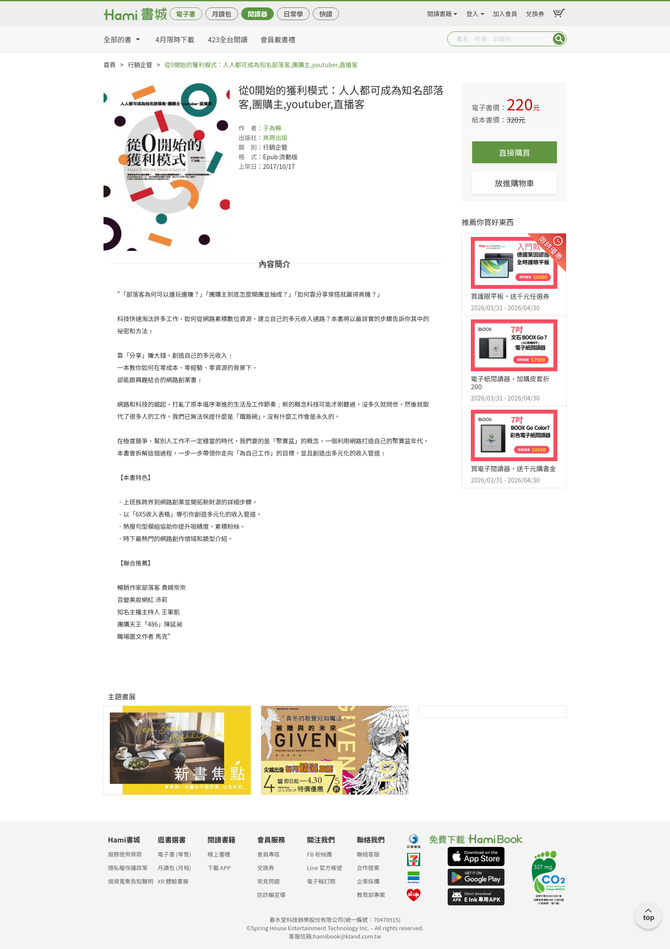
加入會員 (505, 12)
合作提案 (368, 867)
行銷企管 (140, 64)
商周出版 (275, 137)
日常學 (293, 13)
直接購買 (514, 152)
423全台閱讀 (228, 39)
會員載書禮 (277, 39)
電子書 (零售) (174, 854)
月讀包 (221, 13)
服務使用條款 (125, 854)
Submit (559, 39)
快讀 (325, 13)
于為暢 (272, 127)
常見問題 (268, 881)
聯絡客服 (368, 854)
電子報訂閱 (321, 881)
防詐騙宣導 (271, 895)
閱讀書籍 (439, 12)
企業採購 (368, 881)
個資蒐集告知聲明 (130, 881)
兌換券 (535, 12)
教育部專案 (371, 895)
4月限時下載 (174, 39)
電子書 (186, 13)
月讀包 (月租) (174, 867)
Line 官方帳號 (324, 867)
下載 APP (219, 867)
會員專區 (268, 854)
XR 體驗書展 (173, 881)
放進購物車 (514, 182)
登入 (472, 12)
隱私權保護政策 (128, 867)
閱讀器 (257, 13)
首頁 (110, 64)
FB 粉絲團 (319, 854)
